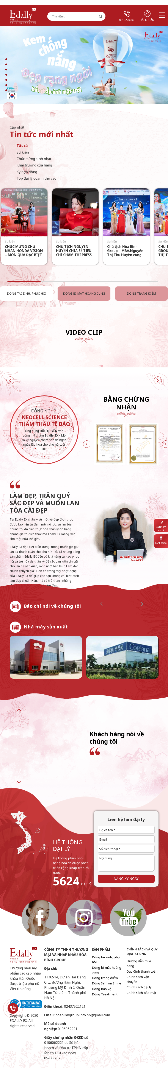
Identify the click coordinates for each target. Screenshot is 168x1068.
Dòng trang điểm (139, 293)
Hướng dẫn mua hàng (139, 963)
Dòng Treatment (105, 994)
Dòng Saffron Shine (106, 983)
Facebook (161, 540)
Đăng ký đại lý (161, 526)
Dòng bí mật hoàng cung (83, 293)
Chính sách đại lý (139, 987)
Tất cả (22, 145)
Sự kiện (23, 152)
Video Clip (84, 332)
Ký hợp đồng (27, 171)
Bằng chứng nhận (126, 403)
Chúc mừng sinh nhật (34, 158)
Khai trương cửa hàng (34, 165)
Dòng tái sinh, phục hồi (26, 293)
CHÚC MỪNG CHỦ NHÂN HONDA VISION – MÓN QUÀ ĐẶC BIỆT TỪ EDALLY (24, 252)
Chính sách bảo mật (141, 992)
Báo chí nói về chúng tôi (52, 606)
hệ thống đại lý (67, 845)
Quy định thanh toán (142, 971)
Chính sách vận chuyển (138, 979)
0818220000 (126, 16)
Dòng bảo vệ (101, 989)
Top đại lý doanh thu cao (36, 178)
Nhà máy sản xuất (46, 626)
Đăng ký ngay (126, 878)
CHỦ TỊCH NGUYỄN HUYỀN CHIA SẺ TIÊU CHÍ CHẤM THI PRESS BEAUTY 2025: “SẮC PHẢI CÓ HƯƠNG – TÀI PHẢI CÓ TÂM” (75, 257)
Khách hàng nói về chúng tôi (116, 737)
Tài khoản (147, 16)
